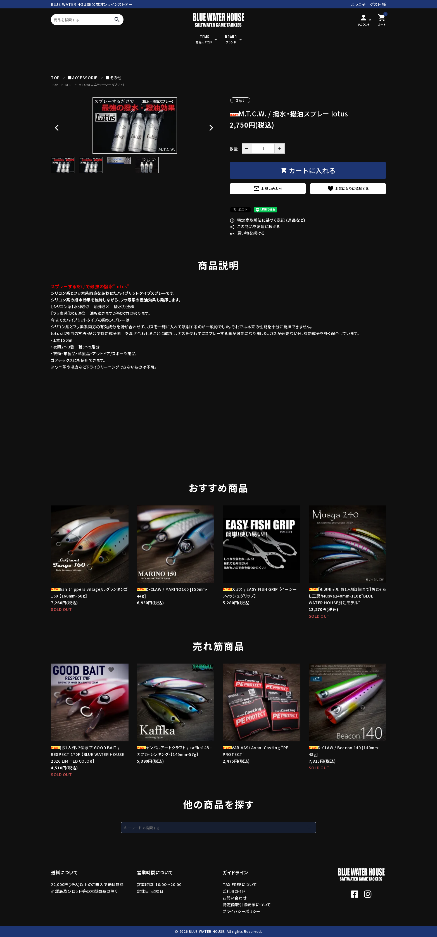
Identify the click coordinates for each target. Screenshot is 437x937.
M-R (68, 84)
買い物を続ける (247, 233)
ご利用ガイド (234, 891)
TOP (54, 84)
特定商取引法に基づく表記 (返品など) (267, 220)
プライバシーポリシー (241, 911)
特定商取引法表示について (247, 904)
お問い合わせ (267, 188)
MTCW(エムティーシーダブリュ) (101, 84)
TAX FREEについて (240, 884)
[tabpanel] (134, 125)
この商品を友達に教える (255, 226)
